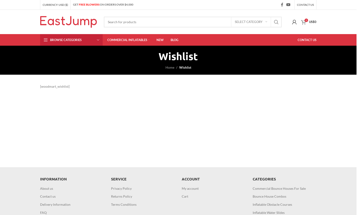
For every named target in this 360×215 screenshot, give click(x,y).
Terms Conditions (124, 204)
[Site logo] (68, 21)
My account (190, 188)
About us (46, 188)
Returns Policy (121, 196)
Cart (185, 196)
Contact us (48, 196)
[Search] (193, 22)
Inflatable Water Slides (269, 213)
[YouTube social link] (288, 4)
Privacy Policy (121, 188)
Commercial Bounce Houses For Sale (279, 188)
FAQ (43, 213)
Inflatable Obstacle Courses (272, 204)
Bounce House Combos (269, 196)
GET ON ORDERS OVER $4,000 (103, 4)
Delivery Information (55, 204)
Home (170, 67)
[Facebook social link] (282, 4)
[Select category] (251, 22)
